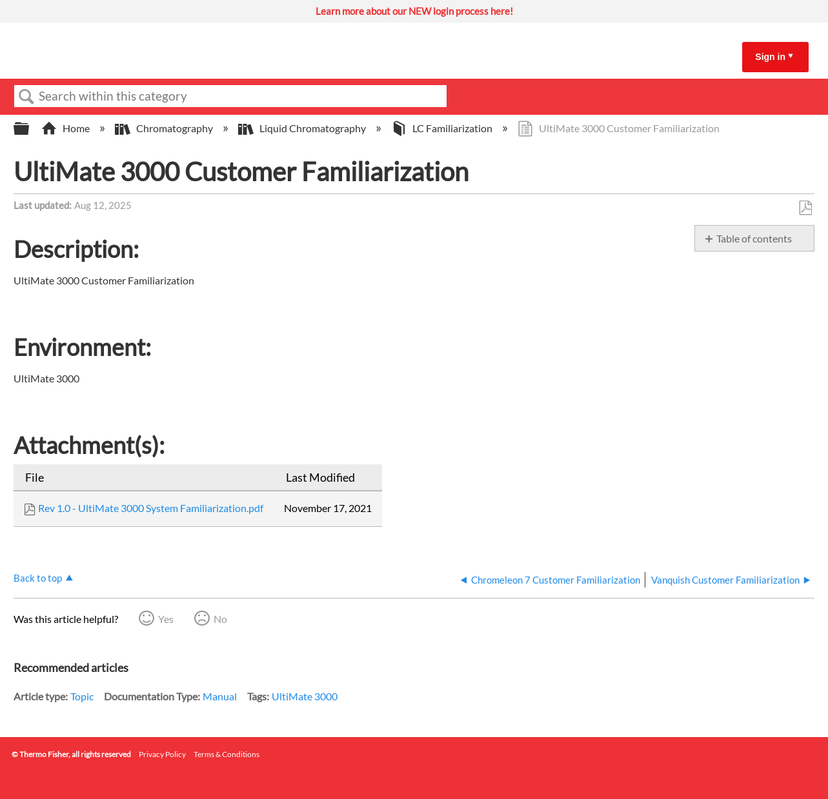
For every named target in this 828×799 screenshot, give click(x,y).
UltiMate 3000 (305, 696)
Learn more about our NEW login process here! (414, 11)
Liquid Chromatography (303, 128)
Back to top (38, 578)
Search (26, 97)
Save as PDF (805, 208)
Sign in (770, 57)
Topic (82, 696)
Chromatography (165, 128)
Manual (220, 696)
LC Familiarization (442, 128)
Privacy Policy (162, 754)
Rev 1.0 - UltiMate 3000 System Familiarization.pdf (150, 508)
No (220, 619)
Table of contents (754, 238)
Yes (166, 619)
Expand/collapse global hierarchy (29, 128)
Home (66, 128)
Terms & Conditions (226, 754)
